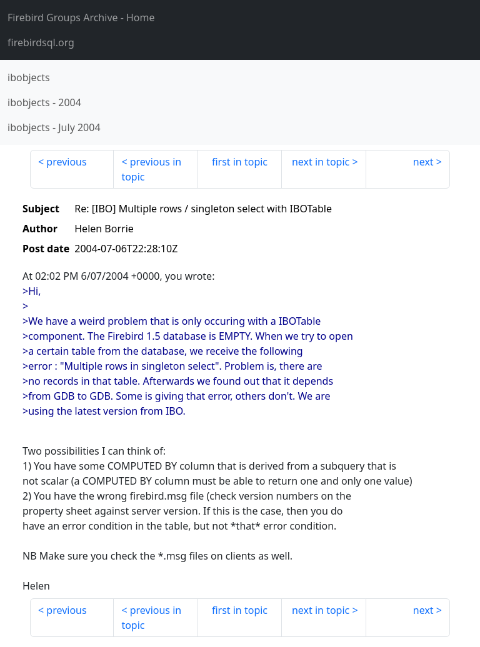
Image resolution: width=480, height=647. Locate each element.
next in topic (320, 162)
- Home (81, 17)
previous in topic (151, 169)
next (423, 162)
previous (66, 162)
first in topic (240, 162)
